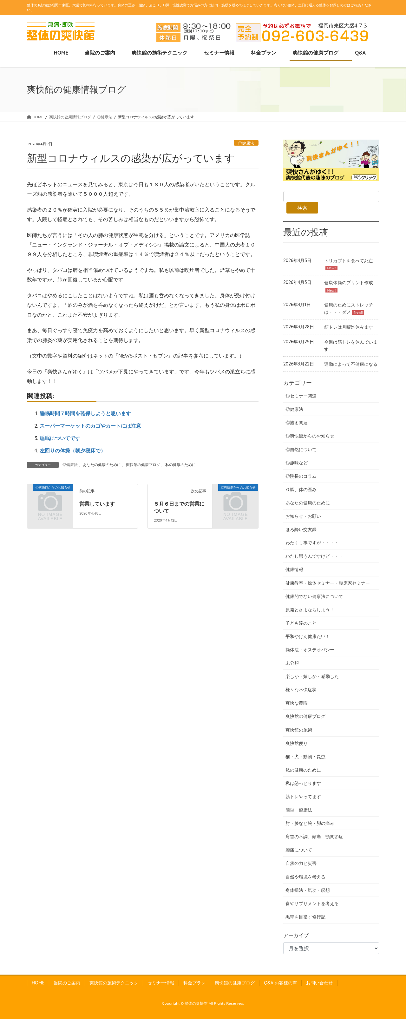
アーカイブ (296, 935)
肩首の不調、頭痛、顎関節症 (314, 836)
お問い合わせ (319, 983)
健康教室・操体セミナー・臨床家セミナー (327, 583)
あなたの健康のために (102, 464)
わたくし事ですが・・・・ (312, 543)
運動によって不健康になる (350, 364)
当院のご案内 (67, 983)
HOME (38, 983)
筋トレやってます (303, 796)
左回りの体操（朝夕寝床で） (73, 450)
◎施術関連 (296, 422)
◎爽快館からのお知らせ (309, 436)
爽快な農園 (296, 703)
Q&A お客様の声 (280, 983)
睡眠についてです (60, 438)
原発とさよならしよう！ (309, 610)
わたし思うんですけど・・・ (314, 556)
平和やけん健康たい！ (307, 636)
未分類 (292, 663)
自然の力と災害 (301, 863)
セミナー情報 (160, 983)
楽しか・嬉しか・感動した (312, 676)
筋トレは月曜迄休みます (348, 327)
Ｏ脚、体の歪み (301, 489)
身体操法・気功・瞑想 (307, 890)
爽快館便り (296, 743)
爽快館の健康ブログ (143, 464)
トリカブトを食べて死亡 (348, 261)
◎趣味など (296, 463)
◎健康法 (246, 143)
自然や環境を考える (305, 877)
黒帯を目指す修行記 (305, 917)
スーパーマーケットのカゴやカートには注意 (90, 426)
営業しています (97, 504)
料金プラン (194, 983)
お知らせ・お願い (303, 516)
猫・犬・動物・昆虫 (305, 756)
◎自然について (301, 449)
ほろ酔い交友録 (301, 529)
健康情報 (294, 569)
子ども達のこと (301, 623)
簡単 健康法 (298, 810)
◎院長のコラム (301, 476)
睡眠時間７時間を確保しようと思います (85, 413)
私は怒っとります (303, 783)
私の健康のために (180, 464)
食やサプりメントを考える (312, 903)
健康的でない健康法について (314, 596)
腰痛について (298, 850)
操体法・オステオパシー (309, 650)
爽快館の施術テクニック (113, 983)
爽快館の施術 (298, 730)
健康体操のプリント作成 (348, 283)
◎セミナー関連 (301, 396)
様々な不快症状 (301, 690)
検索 (302, 208)
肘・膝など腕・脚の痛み (309, 823)
